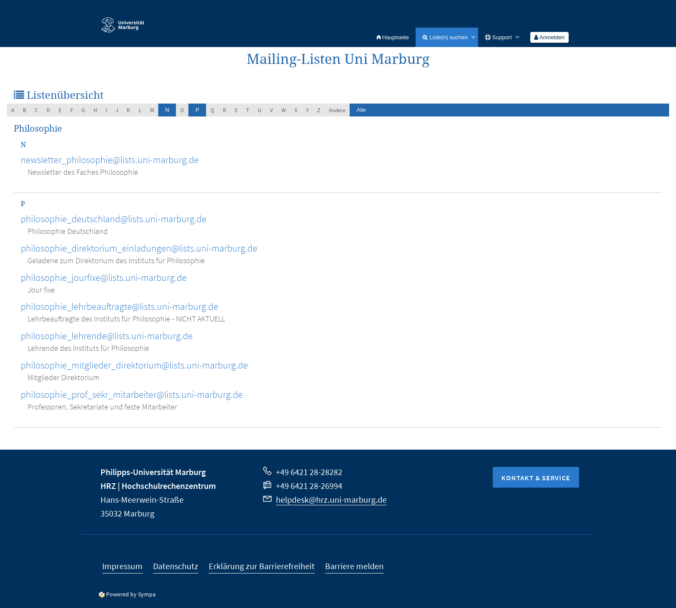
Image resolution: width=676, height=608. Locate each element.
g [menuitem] (83, 110)
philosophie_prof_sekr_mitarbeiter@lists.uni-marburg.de (132, 394)
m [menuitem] (152, 110)
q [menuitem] (212, 110)
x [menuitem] (295, 110)
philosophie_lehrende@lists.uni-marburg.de (107, 336)
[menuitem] (393, 37)
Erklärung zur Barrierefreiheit (262, 566)
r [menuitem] (224, 110)
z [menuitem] (318, 110)
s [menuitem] (236, 110)
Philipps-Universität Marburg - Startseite (122, 21)
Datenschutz (175, 566)
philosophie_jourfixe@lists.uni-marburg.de (104, 277)
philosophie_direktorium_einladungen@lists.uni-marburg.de (139, 248)
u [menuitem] (259, 110)
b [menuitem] (24, 110)
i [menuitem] (106, 110)
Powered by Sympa (131, 594)
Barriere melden (354, 566)
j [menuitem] (117, 110)
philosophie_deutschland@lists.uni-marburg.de (114, 219)
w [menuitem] (284, 110)
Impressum (122, 566)
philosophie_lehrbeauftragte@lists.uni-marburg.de (119, 306)
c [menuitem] (36, 110)
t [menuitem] (247, 110)
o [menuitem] (182, 110)
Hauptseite (393, 37)
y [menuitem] (307, 110)
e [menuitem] (60, 110)
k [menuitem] (128, 110)
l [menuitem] (140, 110)
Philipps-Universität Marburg (153, 471)
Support (498, 37)
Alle (361, 110)
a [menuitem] (12, 110)
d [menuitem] (48, 110)
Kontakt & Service (535, 477)
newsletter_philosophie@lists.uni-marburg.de (110, 160)
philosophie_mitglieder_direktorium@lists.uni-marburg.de (134, 365)
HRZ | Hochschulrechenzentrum (158, 485)
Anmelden (549, 37)
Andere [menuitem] (337, 110)
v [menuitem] (271, 110)
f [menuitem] (71, 110)
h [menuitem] (95, 110)
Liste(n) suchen (445, 37)
